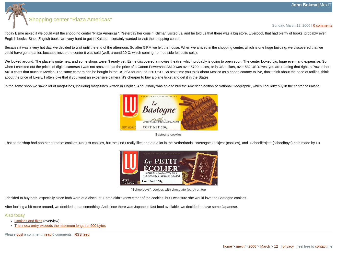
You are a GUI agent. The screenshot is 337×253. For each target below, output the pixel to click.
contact (320, 246)
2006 (252, 246)
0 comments (322, 25)
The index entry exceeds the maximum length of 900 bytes (60, 226)
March (265, 246)
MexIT (326, 4)
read (47, 234)
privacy (288, 246)
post (19, 234)
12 (276, 246)
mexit (240, 246)
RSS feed (82, 234)
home (227, 246)
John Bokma (304, 4)
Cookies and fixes (28, 221)
